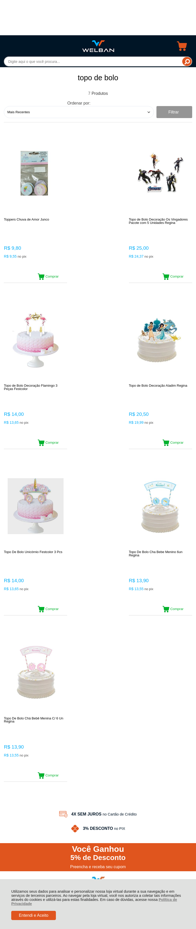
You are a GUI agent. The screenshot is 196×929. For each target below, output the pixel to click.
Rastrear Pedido (33, 743)
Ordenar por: (79, 103)
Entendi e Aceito (33, 915)
